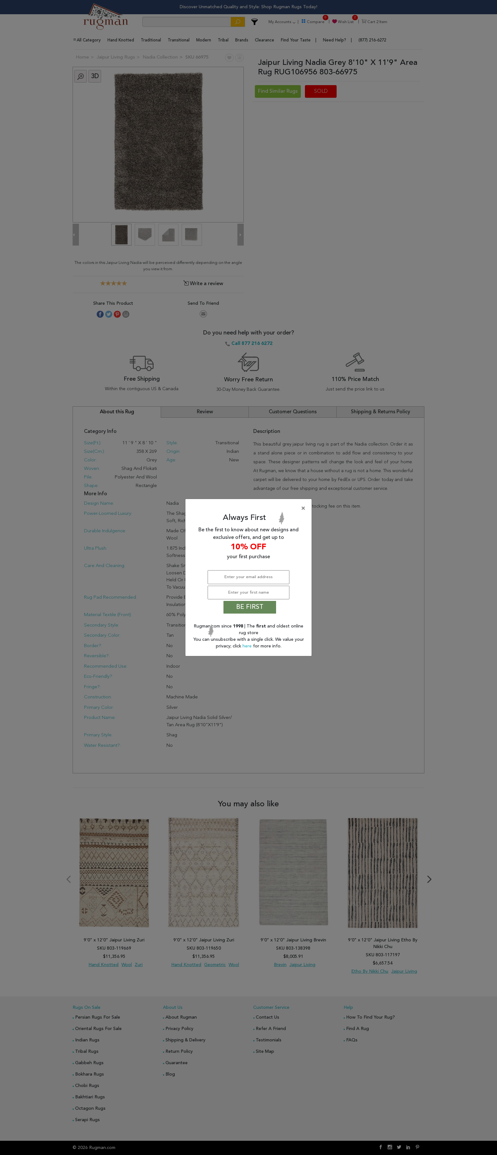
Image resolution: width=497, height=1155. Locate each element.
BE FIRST (249, 607)
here (247, 646)
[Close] (249, 508)
